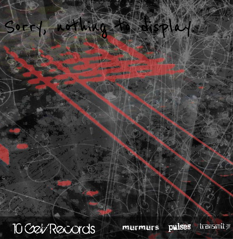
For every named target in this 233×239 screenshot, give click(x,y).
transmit (212, 226)
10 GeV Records (54, 228)
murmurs (141, 226)
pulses (179, 226)
